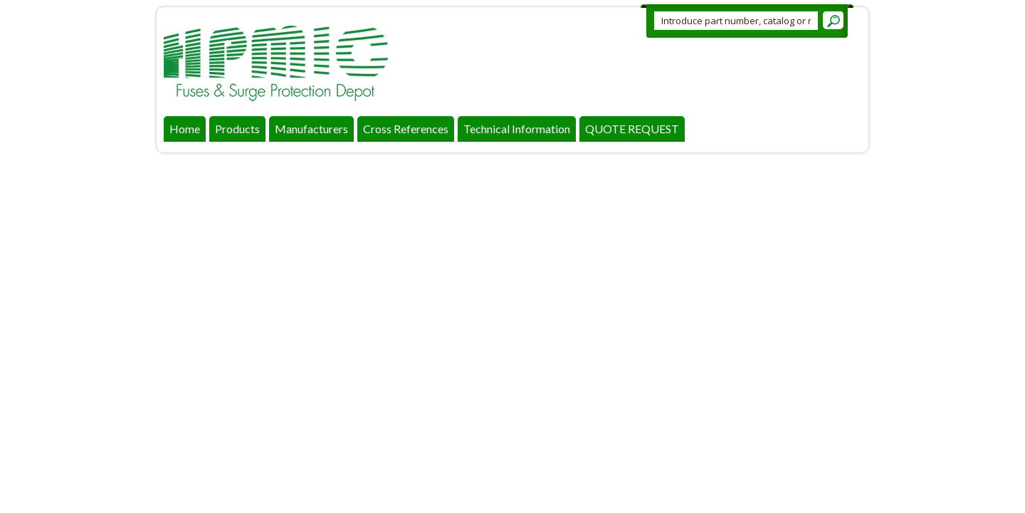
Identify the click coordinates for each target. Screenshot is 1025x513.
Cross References (405, 128)
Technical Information (516, 128)
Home (184, 128)
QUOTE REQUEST (632, 128)
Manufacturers (311, 128)
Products (237, 128)
